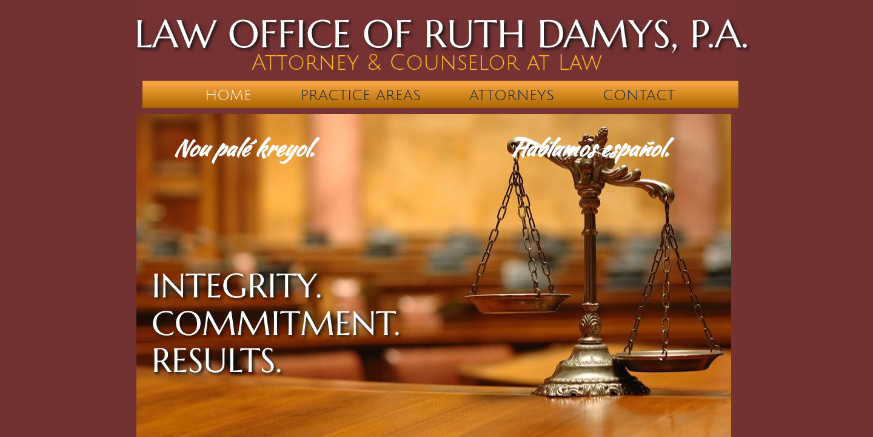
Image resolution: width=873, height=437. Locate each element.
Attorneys (511, 95)
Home (228, 95)
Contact (639, 95)
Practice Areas (360, 95)
